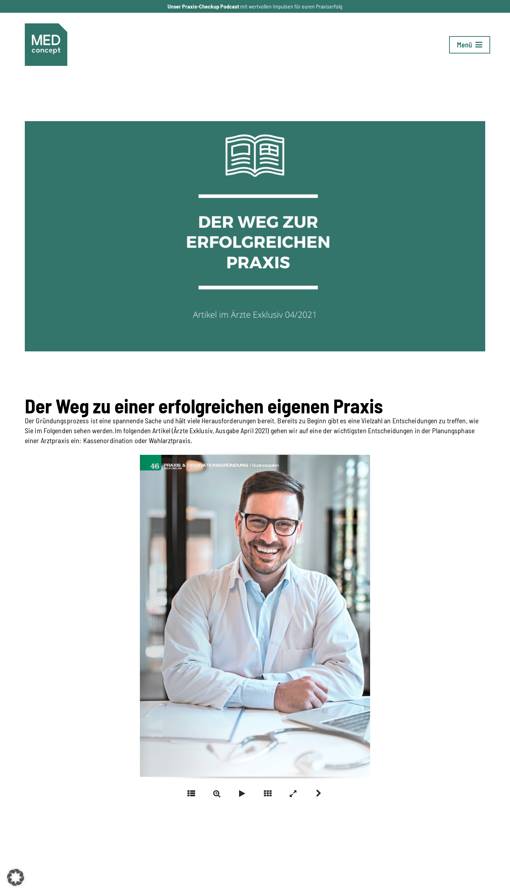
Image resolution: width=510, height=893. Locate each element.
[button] (469, 44)
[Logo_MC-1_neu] (46, 44)
